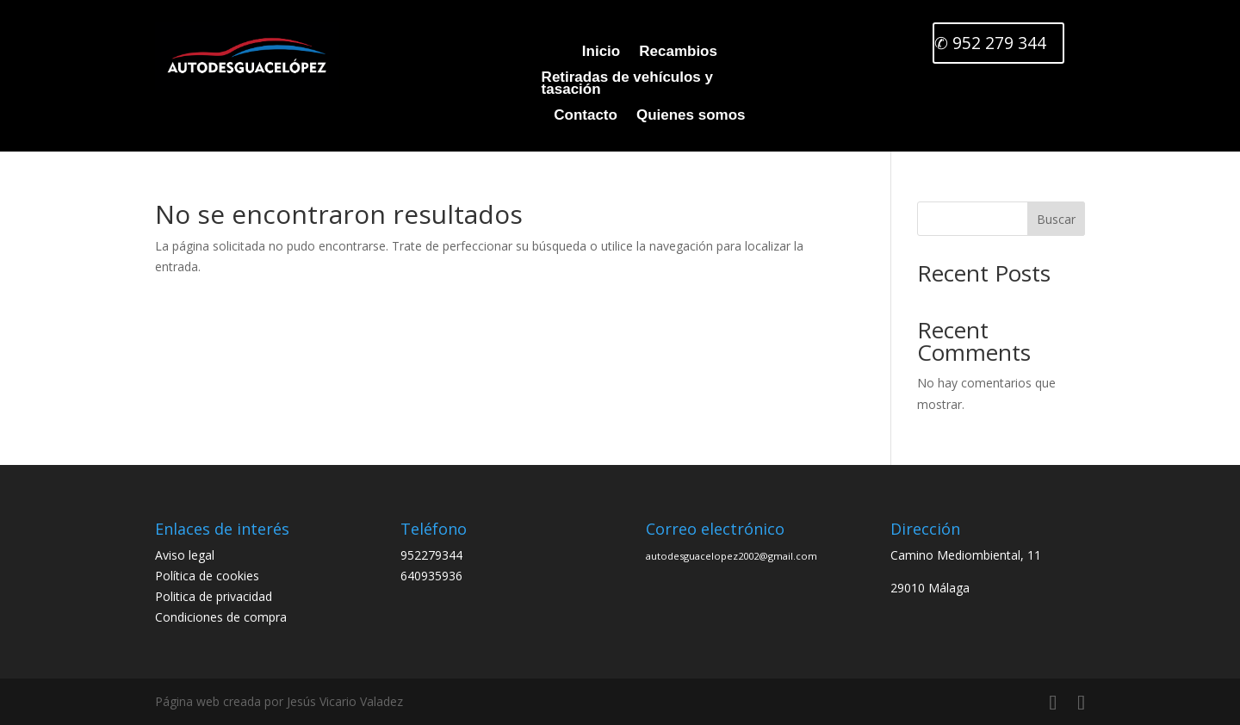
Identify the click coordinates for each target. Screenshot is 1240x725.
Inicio (597, 52)
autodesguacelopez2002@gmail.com (731, 555)
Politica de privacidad (213, 596)
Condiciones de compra (221, 617)
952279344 (431, 555)
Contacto (581, 116)
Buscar (1056, 219)
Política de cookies (207, 575)
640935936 (431, 575)
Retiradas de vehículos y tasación (618, 84)
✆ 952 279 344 (989, 43)
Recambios (674, 52)
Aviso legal (184, 555)
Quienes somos (686, 116)
